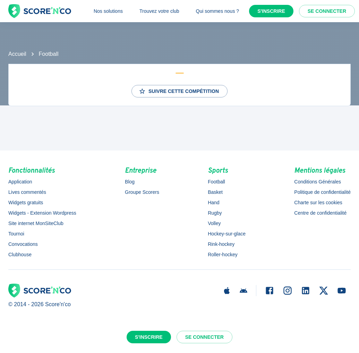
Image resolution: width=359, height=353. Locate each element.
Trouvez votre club (159, 11)
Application (20, 181)
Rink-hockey (221, 244)
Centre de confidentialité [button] (320, 213)
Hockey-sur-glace (227, 233)
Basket (215, 192)
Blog (130, 181)
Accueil (17, 54)
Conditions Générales (317, 181)
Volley (214, 223)
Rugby (215, 213)
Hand (213, 202)
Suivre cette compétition (179, 91)
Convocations (23, 244)
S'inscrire (271, 11)
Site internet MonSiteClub (35, 223)
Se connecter (327, 11)
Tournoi (16, 233)
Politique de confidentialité (322, 192)
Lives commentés (27, 192)
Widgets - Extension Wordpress (42, 213)
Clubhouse (20, 254)
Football (49, 54)
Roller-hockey (223, 254)
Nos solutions (108, 11)
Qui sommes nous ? (217, 11)
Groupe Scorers (142, 192)
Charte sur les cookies (318, 202)
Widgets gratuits (25, 202)
